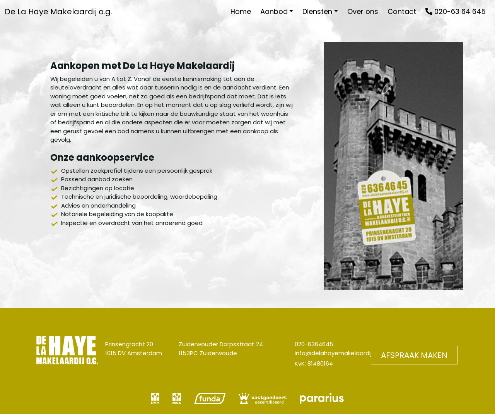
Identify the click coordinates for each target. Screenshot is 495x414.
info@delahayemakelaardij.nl (336, 353)
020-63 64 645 (455, 11)
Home (240, 11)
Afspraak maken (414, 355)
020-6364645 (314, 344)
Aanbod (274, 11)
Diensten (317, 11)
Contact (401, 11)
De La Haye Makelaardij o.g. (58, 11)
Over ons (362, 11)
